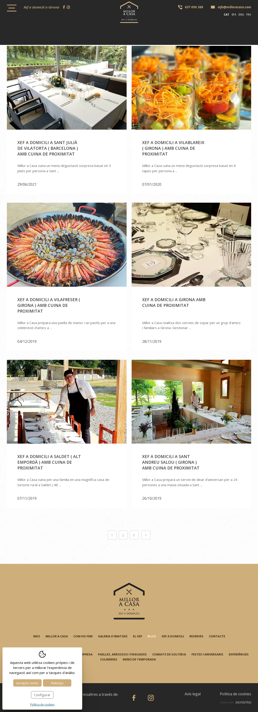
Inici (36, 636)
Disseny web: (235, 702)
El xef (137, 636)
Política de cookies (235, 693)
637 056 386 (194, 7)
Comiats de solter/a (169, 654)
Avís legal (193, 693)
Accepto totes (27, 683)
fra (248, 14)
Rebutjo (57, 683)
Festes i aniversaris (207, 654)
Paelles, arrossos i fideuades (122, 654)
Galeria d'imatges (113, 636)
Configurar (42, 695)
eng (241, 14)
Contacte (217, 636)
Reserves (196, 636)
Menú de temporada (139, 659)
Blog (152, 636)
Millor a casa (56, 636)
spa (233, 14)
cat (226, 14)
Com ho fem (83, 636)
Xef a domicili (173, 636)
